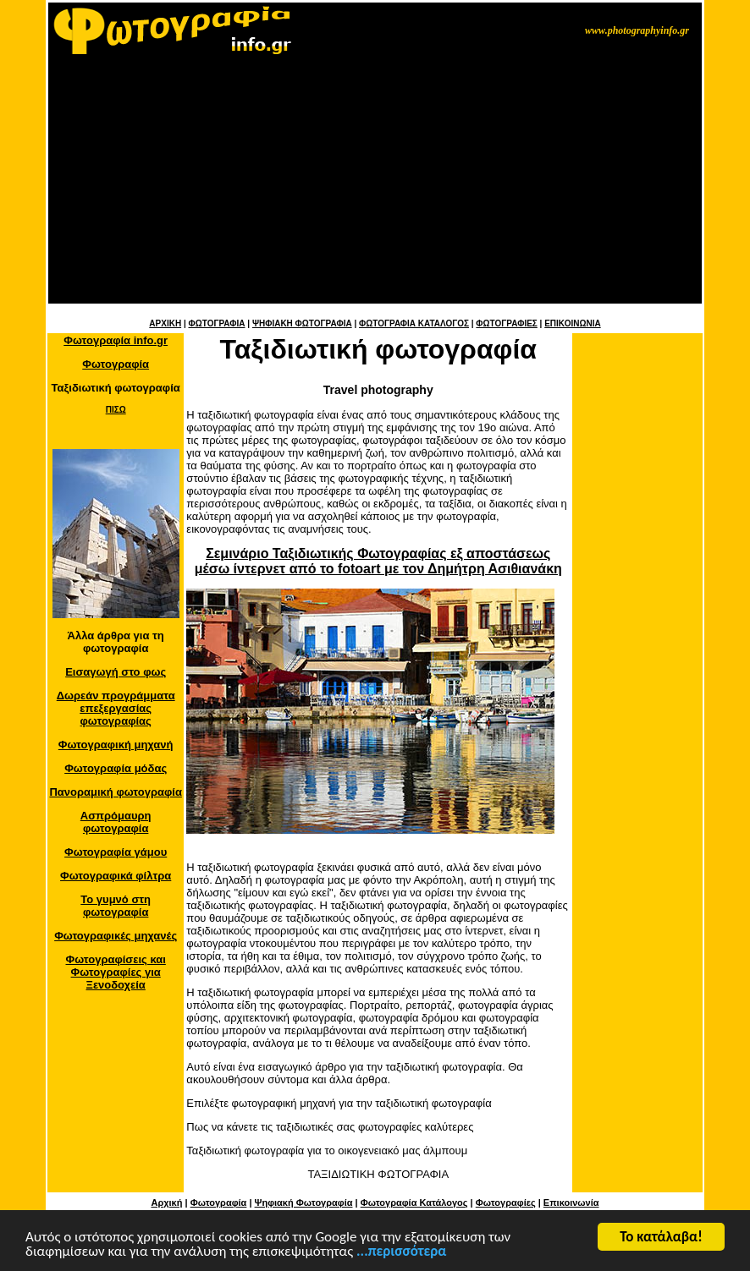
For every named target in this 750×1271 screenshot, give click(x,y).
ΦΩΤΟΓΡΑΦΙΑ (216, 323)
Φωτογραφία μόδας (115, 768)
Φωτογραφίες (506, 1202)
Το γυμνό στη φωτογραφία (115, 905)
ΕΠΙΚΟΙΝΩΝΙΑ (572, 323)
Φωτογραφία (115, 364)
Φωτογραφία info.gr (115, 340)
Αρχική (166, 1202)
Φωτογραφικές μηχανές (115, 935)
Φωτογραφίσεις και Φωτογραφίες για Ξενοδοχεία (116, 972)
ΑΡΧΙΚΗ (165, 323)
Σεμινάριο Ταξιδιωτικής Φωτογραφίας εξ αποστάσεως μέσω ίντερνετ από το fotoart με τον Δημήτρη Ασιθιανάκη (378, 561)
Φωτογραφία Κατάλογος (414, 1202)
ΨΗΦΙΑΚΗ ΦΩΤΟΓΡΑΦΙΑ (302, 323)
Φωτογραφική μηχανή (116, 744)
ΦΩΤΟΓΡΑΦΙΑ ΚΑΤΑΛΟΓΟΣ (414, 323)
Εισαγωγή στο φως (115, 672)
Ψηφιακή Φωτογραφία (304, 1202)
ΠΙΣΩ (116, 409)
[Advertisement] (375, 185)
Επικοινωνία (571, 1202)
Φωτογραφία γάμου (115, 852)
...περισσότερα (401, 1254)
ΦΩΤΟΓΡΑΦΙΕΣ (506, 323)
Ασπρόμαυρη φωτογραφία (116, 822)
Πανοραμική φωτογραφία (115, 792)
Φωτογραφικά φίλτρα (115, 875)
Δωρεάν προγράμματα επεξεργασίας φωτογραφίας (116, 708)
